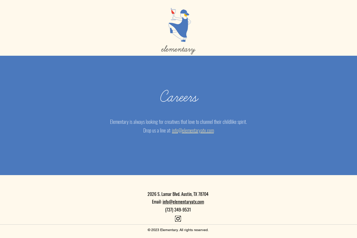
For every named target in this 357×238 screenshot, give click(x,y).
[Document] (178, 219)
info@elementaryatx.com (183, 201)
